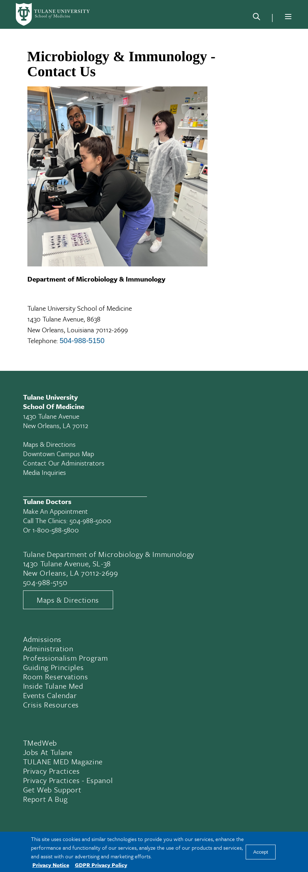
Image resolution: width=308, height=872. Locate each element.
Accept (260, 852)
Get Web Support (52, 789)
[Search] (256, 18)
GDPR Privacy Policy (101, 865)
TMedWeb (40, 742)
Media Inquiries (44, 472)
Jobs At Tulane (47, 752)
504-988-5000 (90, 520)
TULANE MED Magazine (63, 761)
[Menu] (288, 16)
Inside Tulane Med (53, 685)
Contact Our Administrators (63, 463)
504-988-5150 (82, 341)
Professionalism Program (65, 657)
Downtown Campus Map (58, 453)
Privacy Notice (50, 865)
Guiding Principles (53, 667)
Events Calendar (50, 695)
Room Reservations (55, 676)
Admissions (42, 639)
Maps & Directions (49, 444)
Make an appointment (55, 511)
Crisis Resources (51, 704)
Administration (48, 648)
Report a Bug (45, 799)
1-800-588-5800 (55, 530)
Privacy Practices (51, 770)
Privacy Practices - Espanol (68, 780)
